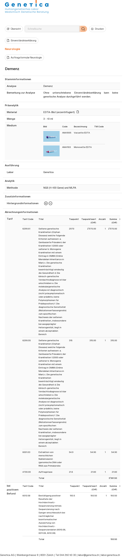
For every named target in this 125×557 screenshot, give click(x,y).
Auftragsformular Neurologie (24, 58)
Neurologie (12, 49)
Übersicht (14, 29)
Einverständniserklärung (21, 40)
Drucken (97, 29)
